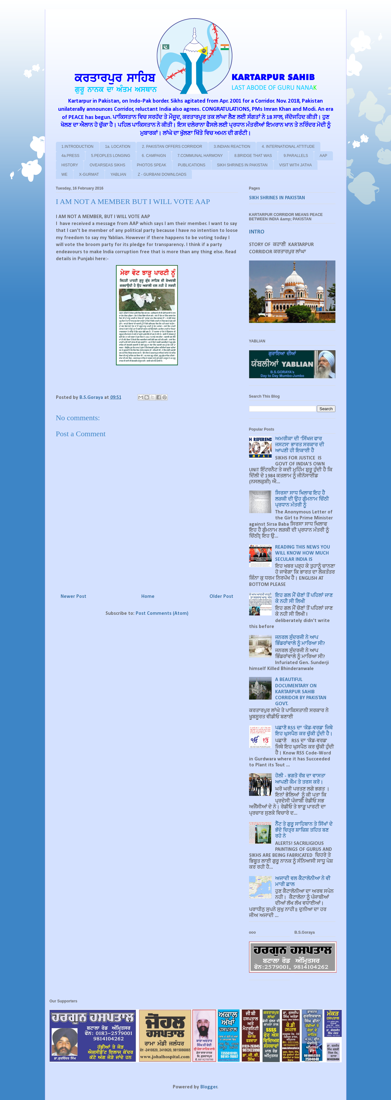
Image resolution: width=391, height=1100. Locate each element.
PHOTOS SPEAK (151, 165)
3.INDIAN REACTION (232, 146)
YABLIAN (118, 174)
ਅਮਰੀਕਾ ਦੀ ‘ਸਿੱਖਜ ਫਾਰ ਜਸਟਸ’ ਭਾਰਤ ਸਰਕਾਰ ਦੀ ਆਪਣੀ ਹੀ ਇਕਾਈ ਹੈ (299, 445)
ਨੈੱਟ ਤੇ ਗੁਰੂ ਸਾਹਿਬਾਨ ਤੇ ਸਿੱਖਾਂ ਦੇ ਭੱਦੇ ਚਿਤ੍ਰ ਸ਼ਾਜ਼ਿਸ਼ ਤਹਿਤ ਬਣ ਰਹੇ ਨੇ (304, 830)
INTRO (256, 232)
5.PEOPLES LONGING (110, 155)
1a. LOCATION (117, 146)
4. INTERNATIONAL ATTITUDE (288, 146)
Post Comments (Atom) (162, 613)
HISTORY (70, 165)
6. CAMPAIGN (154, 155)
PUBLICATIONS (191, 165)
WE (65, 174)
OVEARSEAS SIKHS (107, 165)
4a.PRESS (70, 155)
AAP (323, 155)
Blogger (208, 1087)
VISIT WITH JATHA (295, 165)
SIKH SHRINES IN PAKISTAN (242, 165)
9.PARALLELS (296, 155)
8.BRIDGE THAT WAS (253, 155)
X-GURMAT (89, 174)
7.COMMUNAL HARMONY (200, 155)
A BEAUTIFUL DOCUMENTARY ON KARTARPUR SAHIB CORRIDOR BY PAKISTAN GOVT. (300, 691)
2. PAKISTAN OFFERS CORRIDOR (172, 146)
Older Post (221, 596)
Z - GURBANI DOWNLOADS (162, 174)
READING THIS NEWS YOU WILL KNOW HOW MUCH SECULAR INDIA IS (302, 553)
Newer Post (73, 596)
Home (148, 596)
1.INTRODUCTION (78, 146)
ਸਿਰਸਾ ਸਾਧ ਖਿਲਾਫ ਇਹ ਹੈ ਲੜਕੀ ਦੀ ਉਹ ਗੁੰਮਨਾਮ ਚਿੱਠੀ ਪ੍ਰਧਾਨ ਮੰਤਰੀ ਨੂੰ (302, 499)
